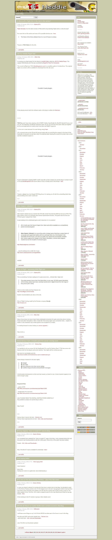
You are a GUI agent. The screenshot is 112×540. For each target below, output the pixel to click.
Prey (79, 129)
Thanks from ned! (82, 54)
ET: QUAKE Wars (83, 380)
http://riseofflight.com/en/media (25, 291)
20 (51, 532)
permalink (21, 49)
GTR (80, 384)
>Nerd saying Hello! (38, 461)
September (83, 179)
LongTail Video (45, 61)
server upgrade (43, 325)
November (82, 175)
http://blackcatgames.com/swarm (26, 244)
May (81, 162)
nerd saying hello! (85, 272)
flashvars (57, 110)
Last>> (63, 532)
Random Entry (82, 126)
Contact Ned (81, 21)
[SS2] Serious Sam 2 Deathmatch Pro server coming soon (87, 264)
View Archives (81, 140)
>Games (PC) (37, 24)
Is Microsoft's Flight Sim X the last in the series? (87, 242)
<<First (27, 532)
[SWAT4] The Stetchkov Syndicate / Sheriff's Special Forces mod (87, 290)
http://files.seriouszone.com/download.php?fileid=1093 (32, 388)
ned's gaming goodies (83, 33)
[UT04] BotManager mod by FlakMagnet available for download (87, 219)
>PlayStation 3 (81, 405)
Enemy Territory (37, 434)
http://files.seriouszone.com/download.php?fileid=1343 (32, 393)
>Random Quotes (82, 408)
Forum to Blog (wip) (83, 23)
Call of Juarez (82, 375)
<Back (31, 532)
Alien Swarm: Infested (87, 251)
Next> (59, 532)
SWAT (80, 399)
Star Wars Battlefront (84, 398)
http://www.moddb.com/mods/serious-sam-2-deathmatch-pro (33, 354)
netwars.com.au (82, 65)
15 (39, 532)
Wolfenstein (36, 509)
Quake (80, 392)
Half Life (81, 386)
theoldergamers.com (39, 66)
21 (53, 532)
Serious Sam (38, 344)
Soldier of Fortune (83, 395)
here (54, 33)
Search (80, 415)
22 (56, 532)
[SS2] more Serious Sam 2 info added (87, 295)
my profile (80, 27)
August (82, 156)
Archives (80, 138)
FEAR (80, 383)
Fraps (46, 129)
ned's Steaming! (85, 233)
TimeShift (81, 400)
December (82, 148)
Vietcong (81, 403)
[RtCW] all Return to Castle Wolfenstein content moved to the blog (86, 283)
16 (41, 532)
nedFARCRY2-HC (83, 108)
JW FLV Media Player (60, 61)
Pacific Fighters (83, 390)
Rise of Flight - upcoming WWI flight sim (87, 255)
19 (48, 532)
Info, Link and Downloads (34, 518)
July (81, 158)
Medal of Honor (83, 388)
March (81, 166)
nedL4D (80, 104)
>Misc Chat (37, 57)
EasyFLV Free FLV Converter (51, 63)
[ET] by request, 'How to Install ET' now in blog (87, 268)
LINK (79, 122)
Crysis (80, 377)
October (82, 154)
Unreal (80, 402)
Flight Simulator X (22, 28)
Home (79, 20)
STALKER (81, 396)
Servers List (38, 417)
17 (44, 532)
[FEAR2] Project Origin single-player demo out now (87, 237)
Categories (81, 367)
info (91, 112)
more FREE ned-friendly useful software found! (87, 229)
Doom (80, 378)
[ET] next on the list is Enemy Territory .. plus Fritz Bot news (87, 277)
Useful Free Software (83, 37)
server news (84, 259)
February (82, 167)
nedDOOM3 (81, 100)
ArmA (80, 371)
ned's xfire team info (83, 48)
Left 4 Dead (82, 387)
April (81, 164)
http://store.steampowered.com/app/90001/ (29, 252)
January (82, 144)
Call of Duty (82, 374)
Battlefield (81, 373)
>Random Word (82, 409)
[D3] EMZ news (82, 131)
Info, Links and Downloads (45, 419)
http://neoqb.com (21, 302)
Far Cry (81, 382)
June (81, 160)
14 (37, 532)
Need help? (81, 44)
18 (46, 532)
